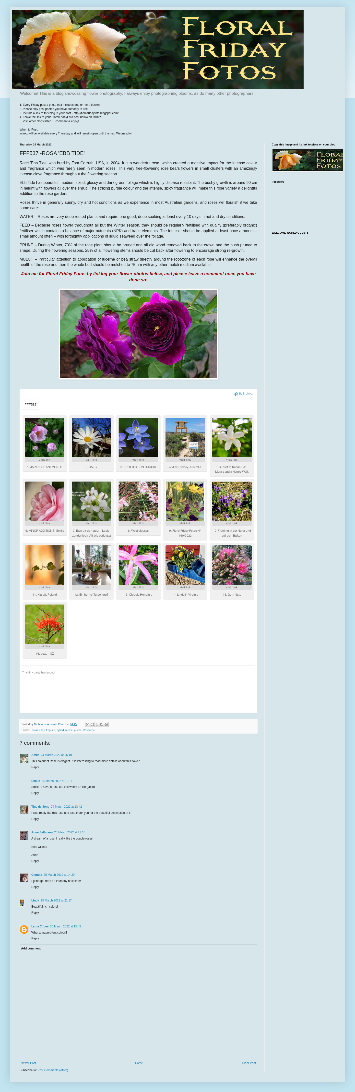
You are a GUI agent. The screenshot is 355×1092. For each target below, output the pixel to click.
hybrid (60, 730)
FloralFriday (38, 730)
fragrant (50, 730)
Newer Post (28, 1063)
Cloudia (36, 874)
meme (69, 730)
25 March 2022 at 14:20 (59, 874)
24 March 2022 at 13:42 (66, 806)
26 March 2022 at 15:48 (65, 926)
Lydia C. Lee (39, 926)
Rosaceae (89, 730)
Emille (35, 781)
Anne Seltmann (42, 832)
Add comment (31, 948)
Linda (35, 900)
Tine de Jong (40, 806)
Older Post (249, 1063)
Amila (35, 755)
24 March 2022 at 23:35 (69, 832)
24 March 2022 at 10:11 (56, 781)
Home (139, 1063)
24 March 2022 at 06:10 (56, 755)
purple (78, 730)
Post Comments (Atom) (52, 1070)
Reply (35, 767)
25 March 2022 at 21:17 (56, 900)
